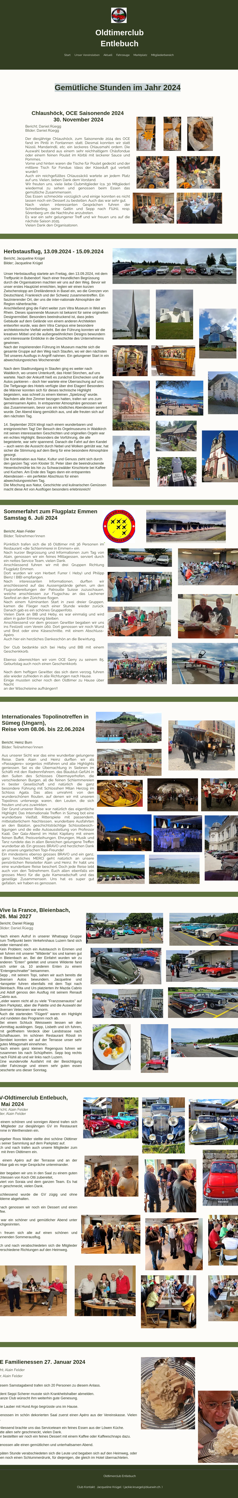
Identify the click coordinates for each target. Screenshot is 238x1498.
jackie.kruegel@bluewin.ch (142, 1487)
